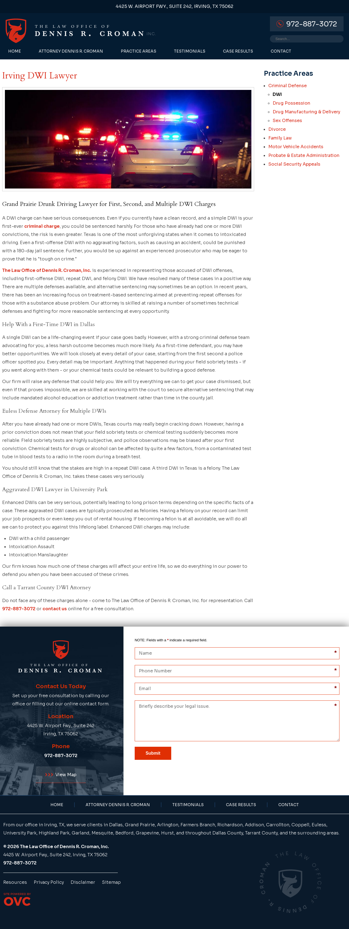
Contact (281, 51)
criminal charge (42, 226)
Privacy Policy (49, 882)
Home (14, 51)
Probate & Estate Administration (303, 155)
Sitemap (111, 882)
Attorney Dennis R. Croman (71, 51)
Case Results (238, 51)
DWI (277, 94)
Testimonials (189, 51)
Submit (153, 753)
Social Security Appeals (294, 164)
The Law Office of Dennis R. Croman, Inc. (46, 270)
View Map (60, 775)
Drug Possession (291, 103)
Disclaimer (83, 882)
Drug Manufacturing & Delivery (306, 112)
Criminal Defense (287, 86)
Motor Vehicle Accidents (295, 147)
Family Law (280, 138)
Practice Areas (138, 51)
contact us (55, 609)
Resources (15, 882)
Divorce (277, 129)
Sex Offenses (287, 120)
